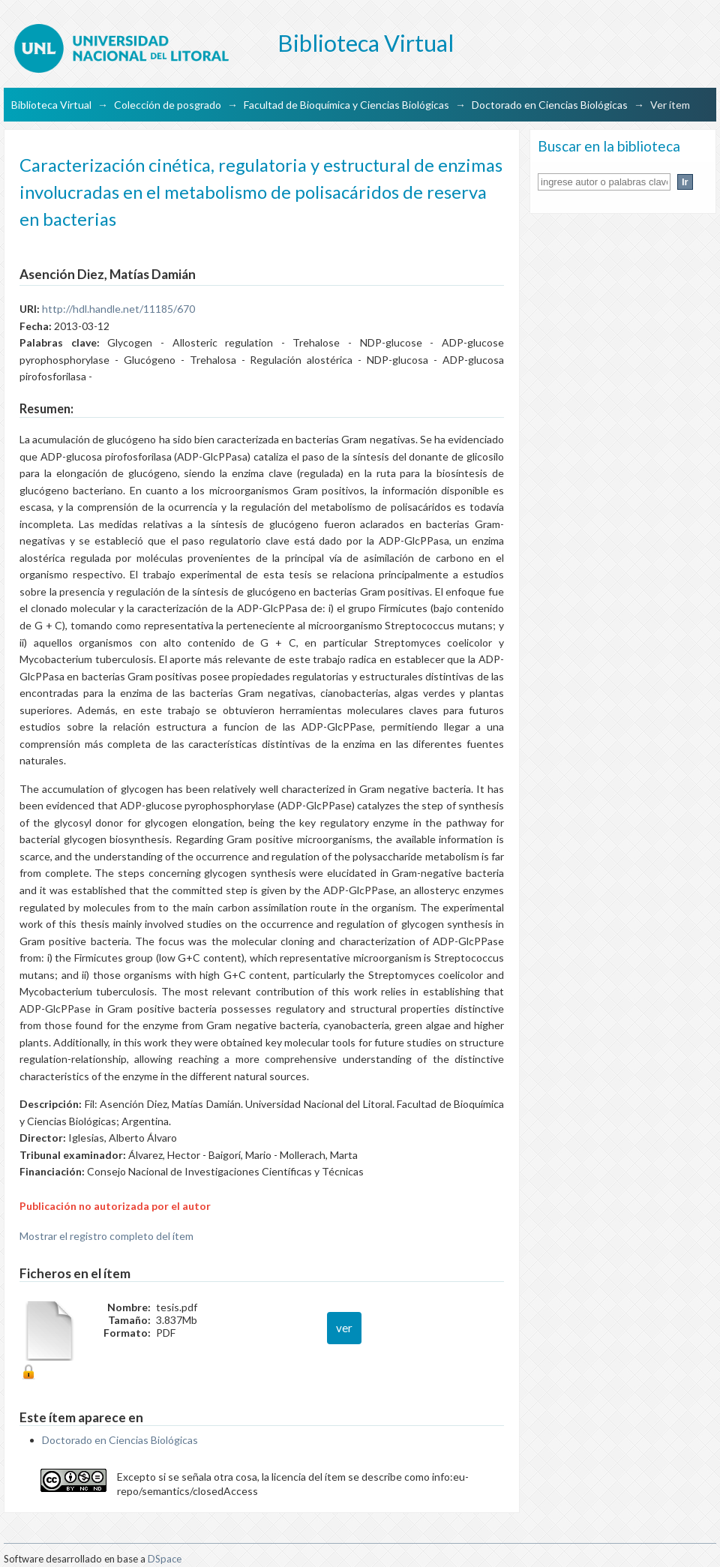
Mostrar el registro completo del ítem (107, 1235)
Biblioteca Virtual (51, 104)
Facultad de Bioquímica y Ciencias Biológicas (346, 104)
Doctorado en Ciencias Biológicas (550, 104)
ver (344, 1327)
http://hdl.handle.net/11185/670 (118, 308)
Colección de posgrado (167, 104)
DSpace (165, 1559)
